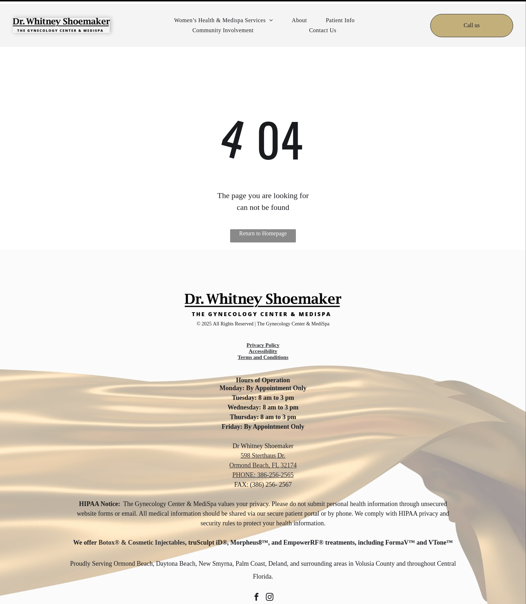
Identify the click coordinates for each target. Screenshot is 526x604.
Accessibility (263, 333)
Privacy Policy (263, 327)
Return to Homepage (263, 215)
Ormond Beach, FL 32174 (263, 447)
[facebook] (256, 580)
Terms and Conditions (263, 339)
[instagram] (270, 580)
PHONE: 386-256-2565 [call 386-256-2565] (263, 457)
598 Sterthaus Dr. (263, 437)
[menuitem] (223, 16)
